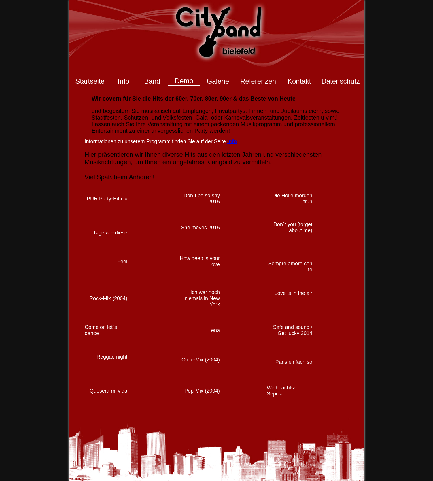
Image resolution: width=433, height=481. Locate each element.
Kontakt (299, 81)
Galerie (218, 81)
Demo (184, 81)
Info (123, 81)
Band (152, 81)
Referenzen (258, 81)
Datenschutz (340, 81)
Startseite (90, 81)
